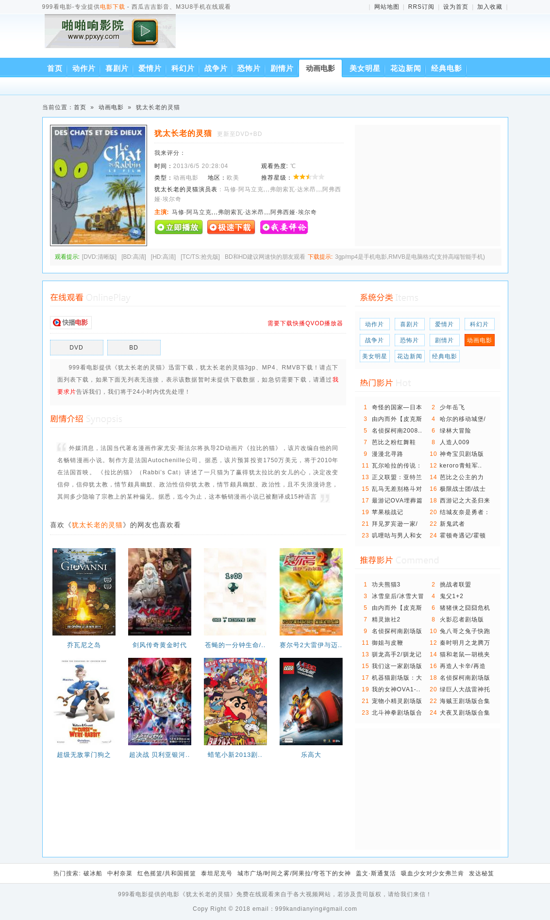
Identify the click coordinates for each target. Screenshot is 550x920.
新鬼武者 (452, 523)
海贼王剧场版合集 (465, 701)
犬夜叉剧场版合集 (465, 712)
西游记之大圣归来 (465, 500)
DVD (76, 347)
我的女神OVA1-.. (396, 689)
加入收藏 (489, 6)
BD (133, 347)
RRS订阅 (421, 6)
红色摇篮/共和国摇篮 (166, 873)
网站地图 (387, 6)
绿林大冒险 (455, 430)
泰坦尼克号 (217, 873)
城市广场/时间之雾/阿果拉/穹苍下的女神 (294, 873)
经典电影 (446, 68)
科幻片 (183, 68)
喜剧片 (117, 68)
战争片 (216, 68)
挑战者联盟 (455, 584)
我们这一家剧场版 (397, 666)
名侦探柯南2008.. (397, 430)
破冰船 (92, 873)
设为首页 (455, 6)
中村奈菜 (120, 873)
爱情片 (150, 68)
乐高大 (311, 754)
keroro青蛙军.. (461, 465)
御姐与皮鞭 (387, 642)
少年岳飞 (452, 407)
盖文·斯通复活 (376, 873)
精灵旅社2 (386, 619)
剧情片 (282, 68)
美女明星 (365, 68)
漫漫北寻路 (387, 454)
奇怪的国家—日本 (397, 407)
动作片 (84, 68)
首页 (55, 68)
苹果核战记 (387, 512)
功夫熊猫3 (386, 584)
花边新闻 (405, 68)
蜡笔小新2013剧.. (235, 754)
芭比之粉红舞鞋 (394, 442)
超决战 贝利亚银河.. (159, 754)
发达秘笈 (481, 873)
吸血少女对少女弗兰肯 (432, 873)
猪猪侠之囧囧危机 (465, 607)
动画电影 (320, 68)
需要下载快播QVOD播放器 (305, 323)
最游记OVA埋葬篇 (397, 500)
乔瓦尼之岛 (84, 645)
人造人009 (455, 442)
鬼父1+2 (452, 596)
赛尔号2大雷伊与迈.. (311, 645)
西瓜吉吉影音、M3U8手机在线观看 (112, 37)
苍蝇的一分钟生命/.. (235, 645)
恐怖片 (249, 68)
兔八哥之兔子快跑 (465, 631)
